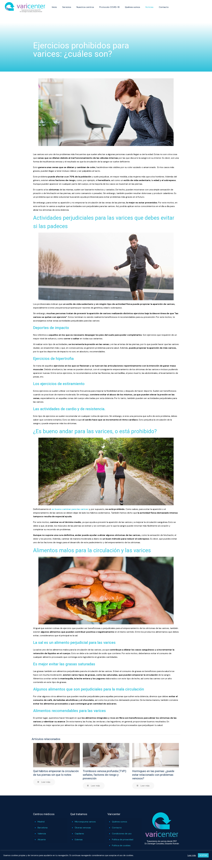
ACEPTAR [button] (203, 855)
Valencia (42, 833)
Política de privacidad (122, 839)
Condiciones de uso (122, 833)
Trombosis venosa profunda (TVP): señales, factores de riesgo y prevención (105, 774)
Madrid (41, 821)
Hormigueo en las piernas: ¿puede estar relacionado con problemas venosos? (153, 774)
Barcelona (42, 827)
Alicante (42, 839)
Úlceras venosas (83, 827)
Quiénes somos (119, 821)
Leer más (192, 855)
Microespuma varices (85, 821)
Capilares (79, 833)
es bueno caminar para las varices (70, 509)
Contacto (117, 827)
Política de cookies (121, 845)
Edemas (79, 839)
